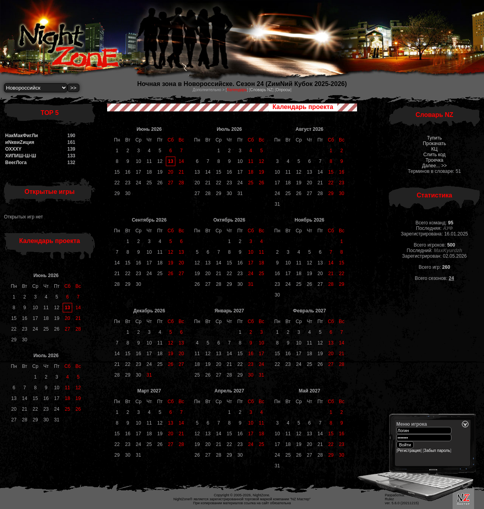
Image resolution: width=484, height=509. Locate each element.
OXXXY (13, 149)
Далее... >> (434, 165)
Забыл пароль (437, 450)
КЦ (434, 149)
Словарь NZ (261, 90)
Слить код (434, 154)
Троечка (435, 160)
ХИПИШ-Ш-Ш (20, 156)
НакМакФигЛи (21, 135)
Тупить (434, 138)
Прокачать (434, 143)
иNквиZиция (19, 142)
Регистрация (409, 450)
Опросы (283, 90)
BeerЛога (16, 162)
